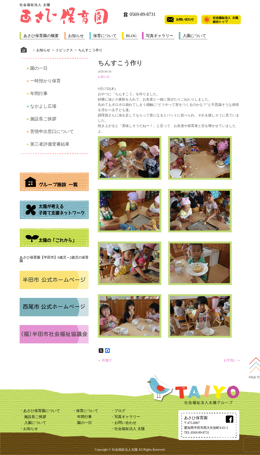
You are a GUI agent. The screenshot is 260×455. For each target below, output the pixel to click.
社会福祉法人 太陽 (129, 429)
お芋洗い (230, 360)
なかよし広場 (43, 106)
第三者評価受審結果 (49, 144)
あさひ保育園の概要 (41, 36)
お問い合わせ (125, 423)
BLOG (131, 36)
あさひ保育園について (41, 411)
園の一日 (39, 68)
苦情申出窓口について (52, 131)
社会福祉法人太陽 (125, 449)
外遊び (107, 360)
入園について (194, 36)
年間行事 (39, 93)
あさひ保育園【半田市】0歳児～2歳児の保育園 (54, 259)
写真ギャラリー (159, 36)
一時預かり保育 (45, 80)
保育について (105, 36)
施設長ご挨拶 (43, 118)
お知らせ (76, 36)
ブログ (119, 411)
